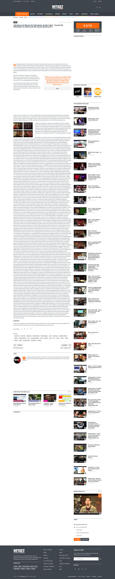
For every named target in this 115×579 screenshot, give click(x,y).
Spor (60, 566)
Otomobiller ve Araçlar (34, 400)
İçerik (32, 566)
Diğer (25, 17)
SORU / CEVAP (94, 14)
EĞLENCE (40, 14)
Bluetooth (29, 335)
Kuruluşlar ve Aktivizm (49, 566)
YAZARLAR (84, 14)
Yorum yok (79, 535)
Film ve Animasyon (18, 400)
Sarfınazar (55, 335)
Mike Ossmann (22, 338)
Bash (20, 340)
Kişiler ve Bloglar (47, 569)
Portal (15, 566)
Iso (54, 338)
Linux (50, 335)
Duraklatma (33, 340)
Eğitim (45, 552)
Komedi (61, 549)
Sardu (66, 338)
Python (16, 338)
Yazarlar (33, 1)
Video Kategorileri (17, 1)
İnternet (28, 568)
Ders (36, 566)
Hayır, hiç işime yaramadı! (82, 532)
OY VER (77, 539)
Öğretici (23, 568)
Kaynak (33, 568)
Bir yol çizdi (79, 530)
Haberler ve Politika (48, 563)
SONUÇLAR (85, 539)
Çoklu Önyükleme (35, 338)
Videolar (21, 17)
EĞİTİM (32, 14)
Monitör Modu (36, 335)
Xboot (62, 338)
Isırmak (16, 340)
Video (20, 566)
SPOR (77, 14)
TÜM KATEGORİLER (22, 14)
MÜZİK (65, 14)
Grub (41, 338)
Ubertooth (17, 335)
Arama (94, 1)
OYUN (71, 14)
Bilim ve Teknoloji (48, 549)
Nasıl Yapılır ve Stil (63, 555)
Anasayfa (15, 17)
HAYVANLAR (49, 14)
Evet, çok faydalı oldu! (81, 527)
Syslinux (46, 338)
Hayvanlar (62, 400)
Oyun (60, 561)
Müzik (45, 400)
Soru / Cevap (26, 1)
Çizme (57, 338)
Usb (28, 338)
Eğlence (45, 555)
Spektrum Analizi (63, 335)
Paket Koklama (44, 335)
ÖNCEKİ (17, 345)
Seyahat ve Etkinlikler (64, 563)
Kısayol (39, 340)
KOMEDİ (57, 14)
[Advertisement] (42, 102)
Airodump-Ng (26, 340)
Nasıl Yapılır (16, 568)
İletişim (100, 1)
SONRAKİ (66, 345)
